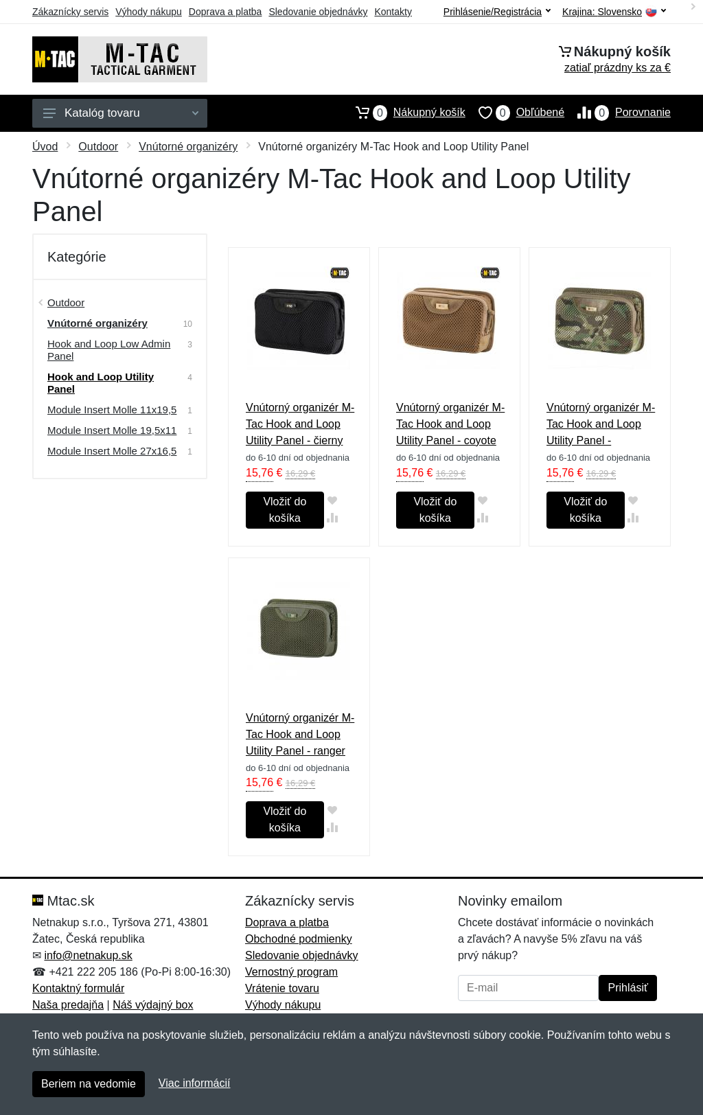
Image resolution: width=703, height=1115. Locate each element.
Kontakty (392, 11)
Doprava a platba (225, 11)
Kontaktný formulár (78, 988)
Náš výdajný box (153, 1005)
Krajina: (614, 12)
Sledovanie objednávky (317, 11)
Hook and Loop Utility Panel (100, 383)
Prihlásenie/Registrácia (497, 11)
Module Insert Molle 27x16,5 (111, 451)
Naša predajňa (68, 1005)
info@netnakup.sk (88, 955)
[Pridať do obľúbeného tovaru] (332, 500)
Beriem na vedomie (88, 1084)
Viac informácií (195, 1083)
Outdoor (98, 146)
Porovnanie (617, 112)
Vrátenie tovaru (282, 988)
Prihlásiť (627, 987)
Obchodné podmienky (298, 939)
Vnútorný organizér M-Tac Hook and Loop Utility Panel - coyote (450, 424)
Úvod (45, 146)
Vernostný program (291, 972)
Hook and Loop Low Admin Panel (108, 350)
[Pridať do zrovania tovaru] (332, 517)
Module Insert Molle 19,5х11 (111, 430)
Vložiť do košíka (284, 510)
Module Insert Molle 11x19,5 (111, 409)
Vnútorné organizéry (188, 146)
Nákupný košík (404, 112)
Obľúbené (514, 112)
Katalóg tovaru (120, 112)
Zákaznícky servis (70, 11)
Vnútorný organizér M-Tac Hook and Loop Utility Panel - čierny (300, 424)
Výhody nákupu (148, 11)
